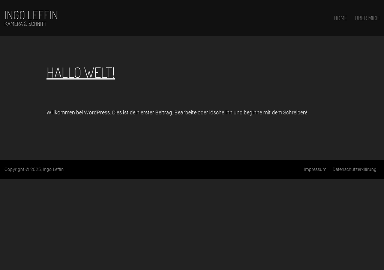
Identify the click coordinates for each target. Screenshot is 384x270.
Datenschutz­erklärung (354, 169)
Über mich (367, 18)
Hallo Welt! (80, 72)
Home (340, 18)
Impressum (315, 169)
